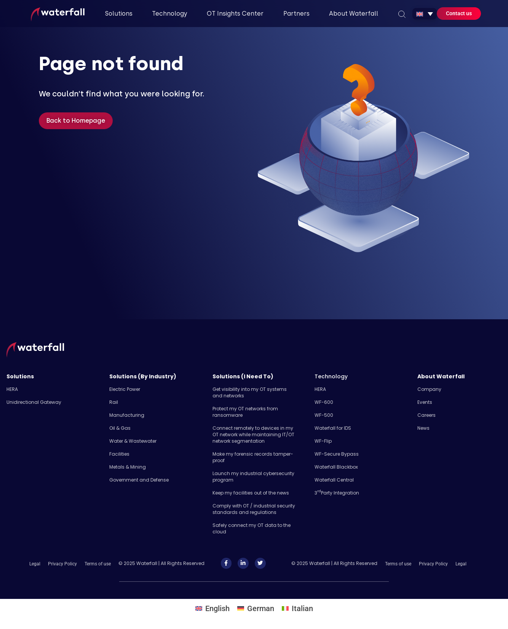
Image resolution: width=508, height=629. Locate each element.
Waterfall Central (334, 480)
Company (429, 389)
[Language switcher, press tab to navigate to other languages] (424, 13)
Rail (113, 402)
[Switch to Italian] (297, 608)
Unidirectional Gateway (33, 402)
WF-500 (324, 415)
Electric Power (124, 389)
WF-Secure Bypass (337, 454)
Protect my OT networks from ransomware (245, 411)
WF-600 (324, 402)
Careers (426, 415)
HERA (12, 389)
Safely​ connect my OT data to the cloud (251, 528)
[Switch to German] (255, 608)
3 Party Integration (337, 493)
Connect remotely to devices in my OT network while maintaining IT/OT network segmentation (253, 434)
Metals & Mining (127, 467)
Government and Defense (139, 480)
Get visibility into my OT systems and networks (249, 392)
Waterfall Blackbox (336, 467)
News (423, 428)
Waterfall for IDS (333, 428)
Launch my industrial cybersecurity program (253, 476)
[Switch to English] (212, 608)
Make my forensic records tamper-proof (252, 457)
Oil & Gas (120, 428)
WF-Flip (323, 441)
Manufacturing (126, 415)
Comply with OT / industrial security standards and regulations (253, 509)
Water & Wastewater (133, 441)
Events (424, 402)
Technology (331, 376)
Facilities (119, 454)
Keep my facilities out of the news (250, 493)
